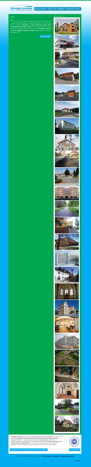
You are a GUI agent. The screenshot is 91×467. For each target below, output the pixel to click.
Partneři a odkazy (46, 456)
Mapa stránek (55, 456)
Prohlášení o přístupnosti (67, 456)
